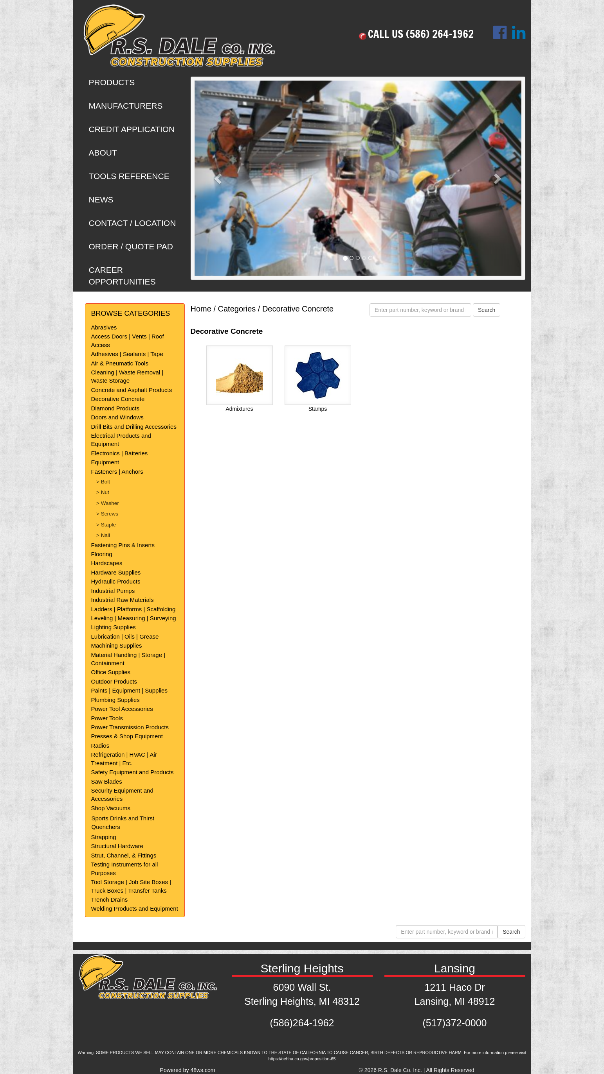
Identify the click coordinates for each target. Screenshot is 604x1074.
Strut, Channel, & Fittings (124, 855)
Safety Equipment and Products (132, 772)
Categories (237, 308)
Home (201, 308)
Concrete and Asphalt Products (131, 390)
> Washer (107, 503)
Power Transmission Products (130, 727)
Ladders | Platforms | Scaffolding (133, 609)
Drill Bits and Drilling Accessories (134, 426)
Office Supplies (111, 672)
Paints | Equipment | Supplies (129, 690)
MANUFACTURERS (126, 105)
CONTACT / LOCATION (132, 222)
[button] (219, 178)
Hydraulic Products (116, 581)
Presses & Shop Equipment (127, 736)
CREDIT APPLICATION (132, 129)
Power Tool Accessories (122, 708)
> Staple (106, 525)
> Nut (102, 492)
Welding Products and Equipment (134, 908)
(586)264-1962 (302, 1022)
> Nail (103, 535)
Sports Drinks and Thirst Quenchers (123, 822)
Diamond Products (115, 408)
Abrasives (104, 327)
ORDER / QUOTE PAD (131, 246)
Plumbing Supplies (115, 699)
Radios (100, 745)
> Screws (107, 514)
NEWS (101, 199)
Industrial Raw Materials (122, 599)
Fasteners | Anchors (117, 471)
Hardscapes (107, 563)
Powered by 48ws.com (187, 1070)
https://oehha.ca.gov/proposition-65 (302, 1058)
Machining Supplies (116, 645)
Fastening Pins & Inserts (123, 545)
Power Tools (107, 718)
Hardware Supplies (116, 572)
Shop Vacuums (111, 808)
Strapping (103, 837)
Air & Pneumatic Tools (119, 363)
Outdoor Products (114, 681)
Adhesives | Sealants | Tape (127, 354)
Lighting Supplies (113, 627)
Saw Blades (106, 781)
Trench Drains (109, 899)
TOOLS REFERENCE (129, 176)
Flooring (101, 554)
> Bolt (103, 482)
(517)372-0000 (454, 1022)
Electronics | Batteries (119, 453)
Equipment (105, 462)
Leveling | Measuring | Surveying (133, 618)
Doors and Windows (117, 417)
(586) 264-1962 (440, 34)
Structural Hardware (117, 846)
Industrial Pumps (113, 590)
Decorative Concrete (118, 399)
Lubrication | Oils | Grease (125, 636)
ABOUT (103, 152)
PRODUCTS (112, 82)
